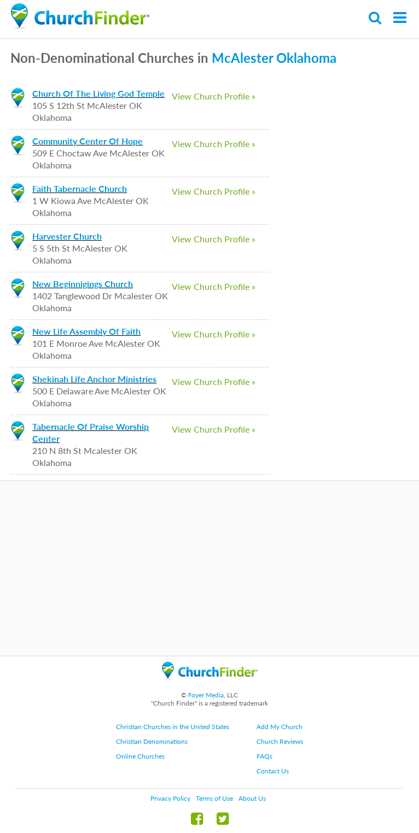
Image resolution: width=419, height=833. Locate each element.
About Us (252, 798)
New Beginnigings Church (82, 283)
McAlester (242, 58)
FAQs (264, 756)
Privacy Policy (170, 798)
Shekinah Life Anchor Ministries (94, 379)
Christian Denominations (152, 741)
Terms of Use (214, 798)
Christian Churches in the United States (172, 727)
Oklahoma (306, 58)
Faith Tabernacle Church (79, 188)
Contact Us (273, 771)
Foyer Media (206, 695)
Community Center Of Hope (87, 141)
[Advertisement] (209, 568)
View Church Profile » (213, 96)
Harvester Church (67, 236)
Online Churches (140, 756)
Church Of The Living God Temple (98, 93)
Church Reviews (280, 741)
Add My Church (279, 727)
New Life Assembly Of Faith (86, 331)
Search (375, 18)
